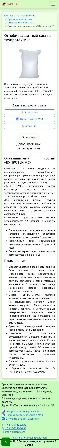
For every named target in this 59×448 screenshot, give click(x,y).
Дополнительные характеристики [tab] (28, 146)
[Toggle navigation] (53, 4)
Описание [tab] (29, 137)
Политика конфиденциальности (29, 437)
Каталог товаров (26, 15)
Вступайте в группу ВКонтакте (21, 418)
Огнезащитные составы (20, 22)
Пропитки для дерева (19, 19)
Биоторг (8, 15)
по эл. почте (29, 112)
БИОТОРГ (11, 4)
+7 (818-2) (14, 424)
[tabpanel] (29, 265)
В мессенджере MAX (29, 119)
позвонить (29, 126)
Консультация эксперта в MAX (20, 411)
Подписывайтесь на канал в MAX (22, 415)
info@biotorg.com (13, 431)
